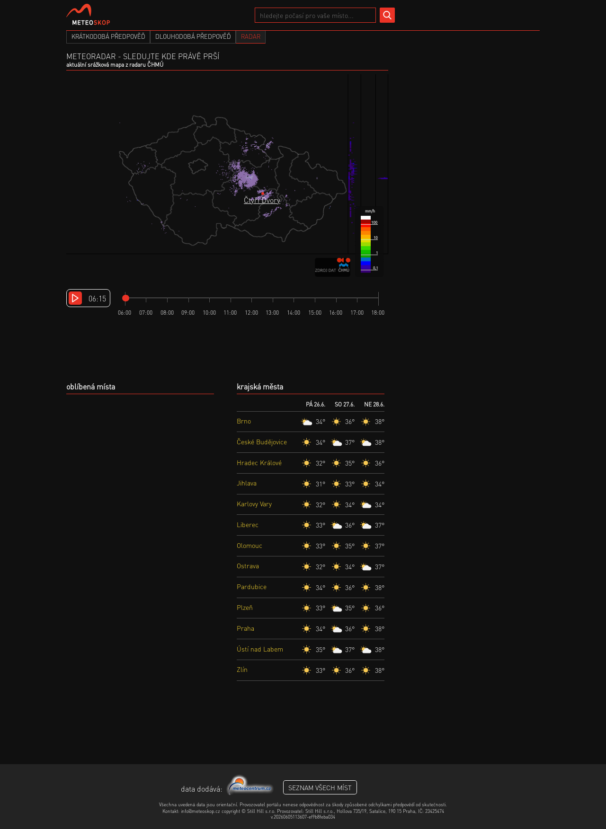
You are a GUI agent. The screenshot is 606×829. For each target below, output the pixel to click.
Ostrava (248, 565)
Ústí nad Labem (260, 648)
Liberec (247, 524)
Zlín (242, 669)
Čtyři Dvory (262, 200)
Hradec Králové (259, 462)
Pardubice (252, 586)
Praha (245, 628)
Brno (244, 420)
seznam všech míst (320, 787)
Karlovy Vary (254, 503)
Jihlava (247, 482)
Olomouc (249, 545)
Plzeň (245, 607)
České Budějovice (262, 441)
